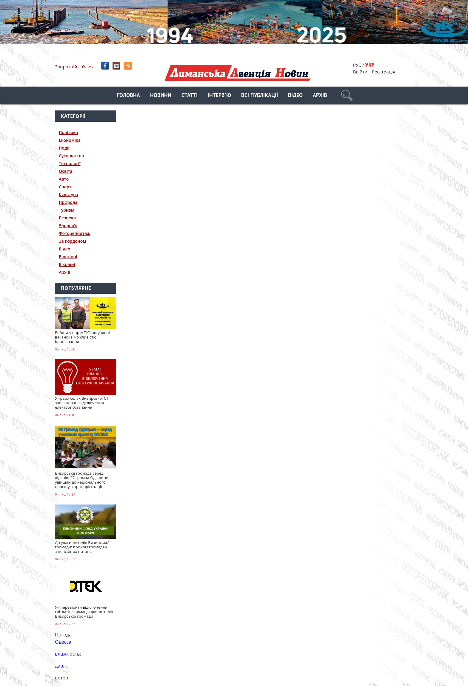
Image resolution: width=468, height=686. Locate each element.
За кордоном (72, 241)
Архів (320, 95)
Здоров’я (68, 225)
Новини (160, 95)
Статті (189, 95)
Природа (68, 202)
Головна (128, 95)
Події (64, 148)
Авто (64, 179)
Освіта (66, 171)
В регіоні (68, 256)
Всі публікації (259, 95)
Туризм (66, 210)
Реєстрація (383, 72)
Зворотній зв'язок (74, 67)
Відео (295, 95)
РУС (357, 65)
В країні (67, 264)
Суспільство (71, 156)
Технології (70, 163)
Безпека (67, 218)
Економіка (70, 140)
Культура (68, 194)
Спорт (65, 187)
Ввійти (360, 72)
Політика (68, 132)
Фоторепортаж (74, 233)
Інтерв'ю (219, 95)
